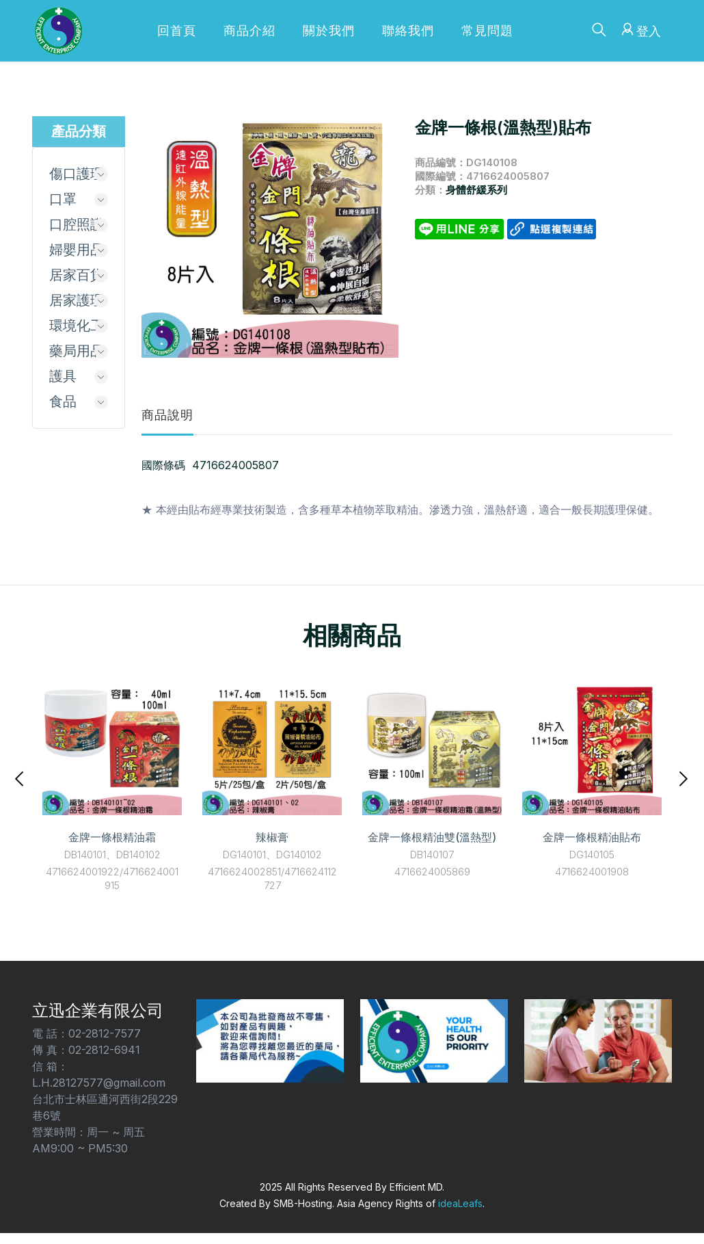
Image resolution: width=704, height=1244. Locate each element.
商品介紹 (249, 30)
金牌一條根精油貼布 (592, 837)
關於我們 (329, 30)
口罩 (63, 199)
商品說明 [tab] (167, 415)
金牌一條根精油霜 (112, 837)
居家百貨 (76, 275)
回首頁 (176, 30)
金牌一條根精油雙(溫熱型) (432, 837)
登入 (640, 29)
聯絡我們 (408, 30)
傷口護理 (76, 174)
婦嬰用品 (76, 249)
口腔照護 (76, 224)
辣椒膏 (272, 837)
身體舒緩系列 (476, 189)
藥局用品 (76, 351)
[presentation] (20, 777)
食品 (63, 401)
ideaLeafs (460, 1203)
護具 (63, 376)
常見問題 (487, 30)
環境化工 (76, 325)
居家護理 (76, 300)
